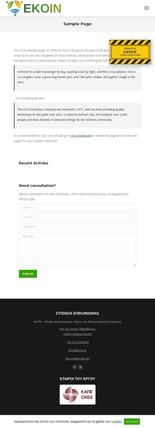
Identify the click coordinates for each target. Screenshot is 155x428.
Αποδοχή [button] (131, 421)
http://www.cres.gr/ (77, 358)
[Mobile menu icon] (146, 8)
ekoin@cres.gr (77, 350)
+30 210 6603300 (77, 342)
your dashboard (81, 135)
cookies (116, 421)
